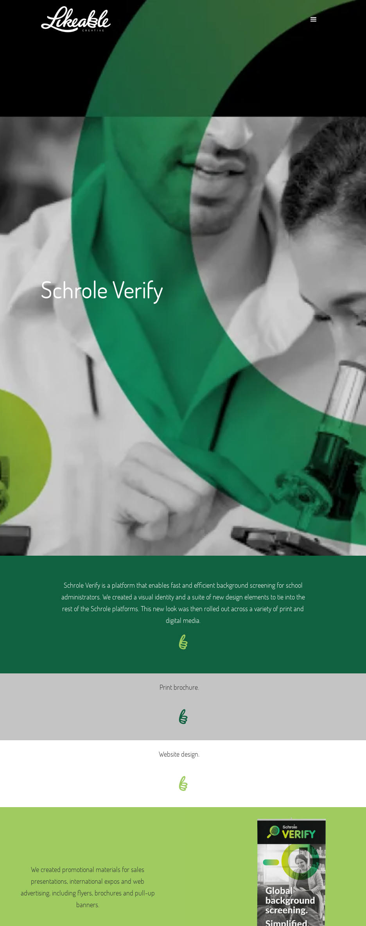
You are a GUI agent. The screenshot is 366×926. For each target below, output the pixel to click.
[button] (313, 19)
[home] (76, 19)
